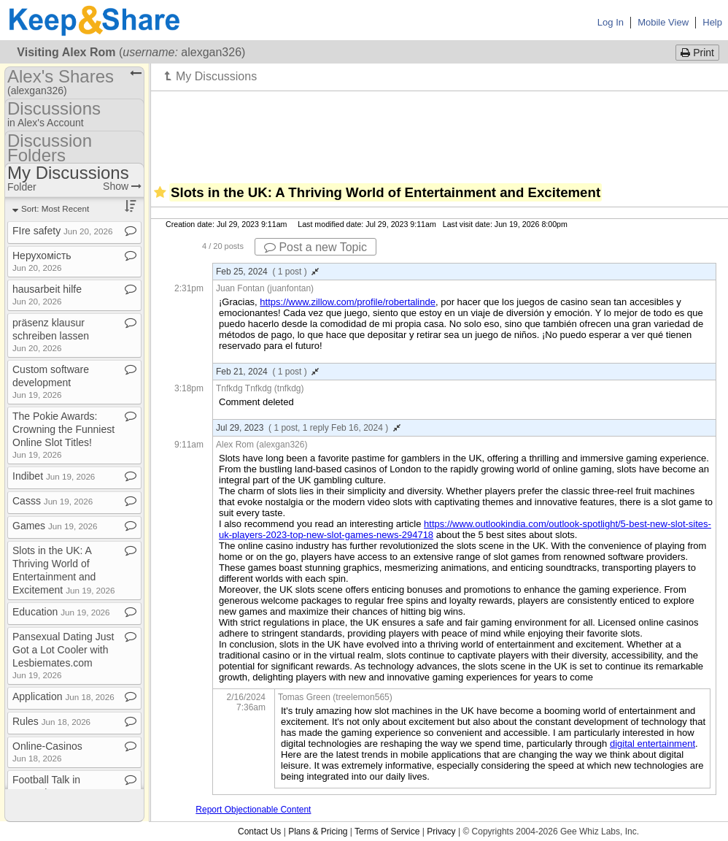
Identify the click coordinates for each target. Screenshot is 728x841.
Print (697, 52)
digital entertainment (652, 743)
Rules (51, 721)
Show (122, 186)
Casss (52, 501)
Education (61, 612)
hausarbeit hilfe (47, 294)
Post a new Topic (315, 247)
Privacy (441, 831)
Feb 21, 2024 (267, 371)
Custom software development (50, 381)
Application (63, 696)
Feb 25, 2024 (267, 271)
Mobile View (663, 22)
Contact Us (259, 831)
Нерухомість (41, 261)
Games (54, 525)
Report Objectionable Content (253, 809)
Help (712, 22)
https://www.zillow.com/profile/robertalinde (347, 301)
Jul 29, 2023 (308, 428)
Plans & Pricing (317, 831)
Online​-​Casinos (47, 751)
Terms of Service (387, 831)
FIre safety (62, 231)
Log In (610, 22)
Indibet (53, 476)
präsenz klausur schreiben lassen (50, 335)
